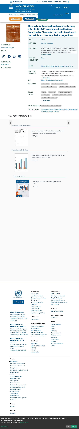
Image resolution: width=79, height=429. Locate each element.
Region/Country (58, 15)
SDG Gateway (35, 319)
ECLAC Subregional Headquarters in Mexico (18, 325)
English (44, 2)
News (52, 326)
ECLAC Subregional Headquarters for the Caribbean (17, 340)
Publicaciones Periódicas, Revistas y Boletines (20, 14)
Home (10, 14)
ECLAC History (35, 308)
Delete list (15, 19)
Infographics (55, 339)
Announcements (56, 333)
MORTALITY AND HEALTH (65, 92)
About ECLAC (35, 294)
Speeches (54, 337)
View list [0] (29, 19)
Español (50, 2)
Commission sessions (37, 326)
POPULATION (45, 84)
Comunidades (35, 352)
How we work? (35, 300)
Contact (12, 413)
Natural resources (15, 389)
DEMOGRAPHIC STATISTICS (49, 86)
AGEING (44, 92)
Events (58, 7)
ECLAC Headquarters (17, 312)
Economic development (17, 364)
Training (33, 348)
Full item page (6, 68)
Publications (34, 343)
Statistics (13, 400)
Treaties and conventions (38, 337)
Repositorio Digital (39, 345)
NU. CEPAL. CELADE (47, 43)
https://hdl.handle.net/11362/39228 (52, 80)
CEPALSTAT (54, 318)
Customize (4, 426)
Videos (53, 345)
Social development (16, 376)
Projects (66, 7)
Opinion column (56, 335)
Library (33, 350)
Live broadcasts (56, 324)
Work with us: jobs (36, 311)
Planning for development (18, 398)
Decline (68, 426)
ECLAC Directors (36, 306)
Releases (54, 331)
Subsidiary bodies (36, 330)
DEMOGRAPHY (45, 95)
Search (42, 19)
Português (57, 2)
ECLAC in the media (57, 343)
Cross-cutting (14, 391)
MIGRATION (52, 92)
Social (12, 374)
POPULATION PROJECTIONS (59, 84)
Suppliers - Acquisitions (38, 313)
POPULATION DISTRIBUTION (67, 86)
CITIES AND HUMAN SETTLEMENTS (61, 95)
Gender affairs (14, 395)
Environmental (15, 383)
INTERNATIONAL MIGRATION (49, 97)
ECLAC (38, 2)
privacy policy (24, 422)
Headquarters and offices (38, 298)
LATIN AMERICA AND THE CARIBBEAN (51, 106)
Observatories (35, 328)
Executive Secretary (37, 296)
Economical (14, 361)
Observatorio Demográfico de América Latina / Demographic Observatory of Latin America (34, 14)
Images (53, 341)
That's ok (74, 426)
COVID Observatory (57, 311)
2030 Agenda (14, 393)
